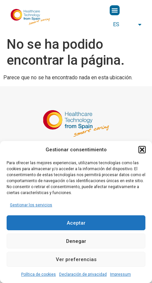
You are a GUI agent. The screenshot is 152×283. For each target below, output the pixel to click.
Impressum (120, 274)
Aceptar (76, 223)
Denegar (76, 241)
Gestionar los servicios (31, 205)
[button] (142, 149)
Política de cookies (38, 274)
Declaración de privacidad (83, 274)
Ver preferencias (76, 259)
